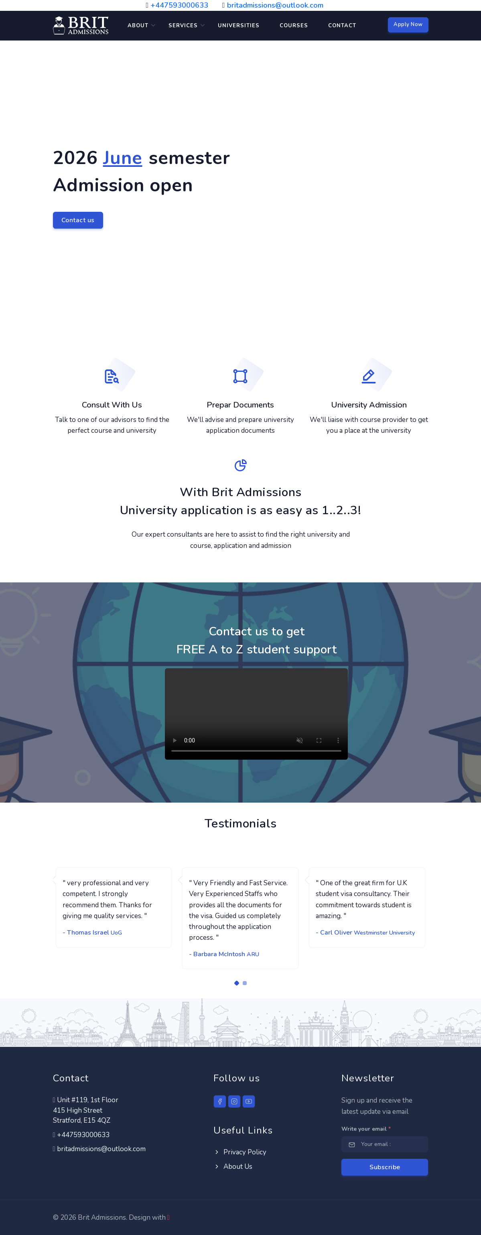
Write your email (366, 1129)
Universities (239, 25)
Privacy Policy (239, 1152)
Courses (294, 25)
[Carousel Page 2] (245, 983)
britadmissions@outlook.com (275, 5)
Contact (342, 25)
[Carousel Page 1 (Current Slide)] (236, 983)
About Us (232, 1166)
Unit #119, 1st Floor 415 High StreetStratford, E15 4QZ (85, 1110)
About (138, 25)
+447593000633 (179, 5)
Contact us (78, 220)
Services (183, 25)
